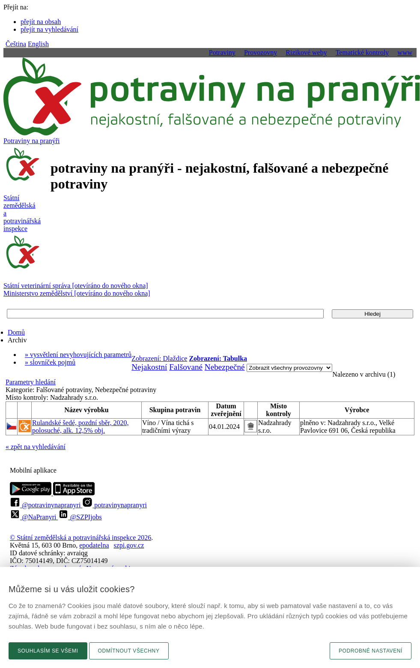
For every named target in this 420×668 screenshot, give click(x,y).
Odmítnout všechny (129, 651)
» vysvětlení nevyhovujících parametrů (78, 354)
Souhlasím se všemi (48, 651)
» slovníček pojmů (50, 362)
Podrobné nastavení (370, 651)
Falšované (186, 366)
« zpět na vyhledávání (36, 446)
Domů (16, 332)
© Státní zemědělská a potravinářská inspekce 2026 (80, 537)
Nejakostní (149, 366)
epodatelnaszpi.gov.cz (111, 545)
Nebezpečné (225, 366)
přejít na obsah (41, 21)
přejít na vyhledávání (49, 29)
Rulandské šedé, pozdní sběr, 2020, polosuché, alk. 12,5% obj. (80, 426)
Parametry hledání (31, 382)
